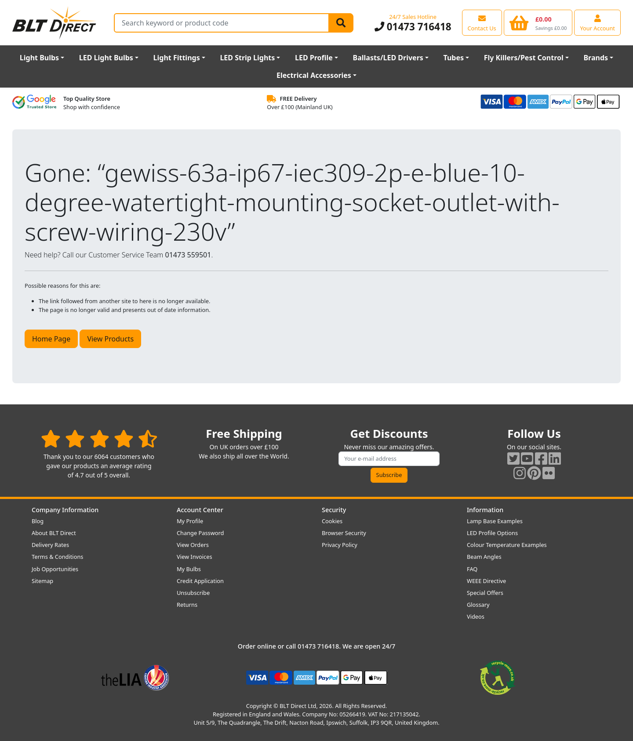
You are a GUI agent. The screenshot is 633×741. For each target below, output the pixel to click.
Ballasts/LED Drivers (388, 57)
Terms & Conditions (57, 557)
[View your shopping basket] (538, 22)
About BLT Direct (54, 533)
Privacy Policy (339, 545)
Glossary (478, 605)
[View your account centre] (597, 22)
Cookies (332, 521)
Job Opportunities (55, 569)
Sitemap (42, 581)
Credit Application (200, 581)
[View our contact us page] (482, 22)
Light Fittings (176, 57)
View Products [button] (110, 339)
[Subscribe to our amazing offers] (389, 458)
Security (334, 510)
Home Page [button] (51, 339)
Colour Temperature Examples (507, 545)
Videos (475, 616)
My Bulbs (189, 569)
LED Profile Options (492, 533)
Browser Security (344, 533)
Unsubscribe (193, 593)
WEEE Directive (486, 581)
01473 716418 (413, 26)
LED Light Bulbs (106, 57)
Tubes (454, 57)
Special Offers (485, 593)
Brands (595, 57)
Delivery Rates (50, 545)
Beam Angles (484, 557)
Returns (187, 605)
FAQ (472, 569)
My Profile (190, 521)
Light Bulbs (39, 57)
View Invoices (194, 557)
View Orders (193, 545)
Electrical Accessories (313, 75)
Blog (38, 521)
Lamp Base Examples (495, 521)
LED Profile (314, 57)
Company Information (65, 510)
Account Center (200, 510)
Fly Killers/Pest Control (524, 57)
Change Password (200, 533)
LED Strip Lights (247, 57)
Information (485, 510)
